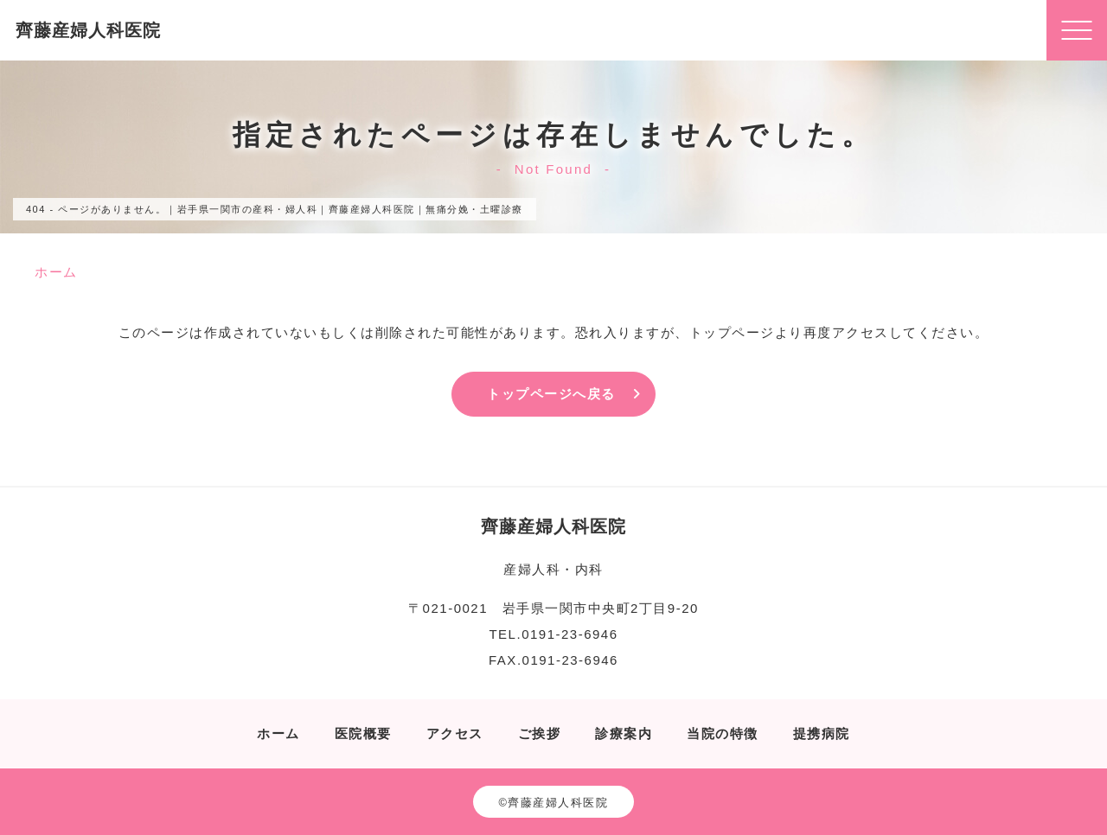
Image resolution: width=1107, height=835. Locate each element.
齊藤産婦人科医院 (88, 30)
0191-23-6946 (569, 634)
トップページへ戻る (551, 393)
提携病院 (821, 733)
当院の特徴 (722, 733)
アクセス (454, 733)
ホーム (278, 733)
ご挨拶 (539, 733)
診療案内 (623, 733)
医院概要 (363, 733)
